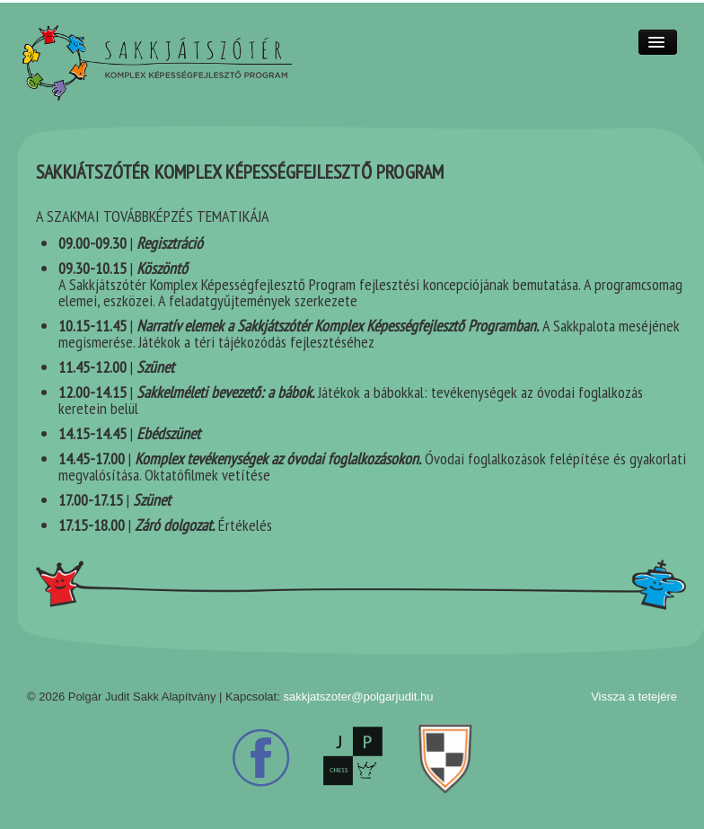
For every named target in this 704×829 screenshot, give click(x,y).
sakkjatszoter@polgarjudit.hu (358, 696)
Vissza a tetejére (634, 696)
